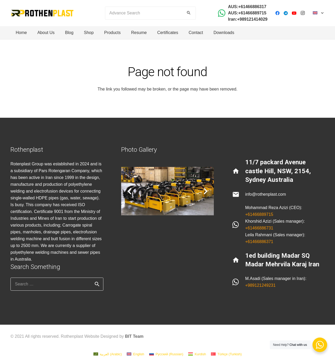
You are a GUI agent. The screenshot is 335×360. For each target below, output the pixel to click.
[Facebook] (277, 13)
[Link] (42, 13)
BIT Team (134, 336)
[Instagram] (302, 13)
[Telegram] (286, 13)
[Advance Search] (150, 13)
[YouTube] (294, 13)
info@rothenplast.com (265, 194)
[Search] (188, 13)
